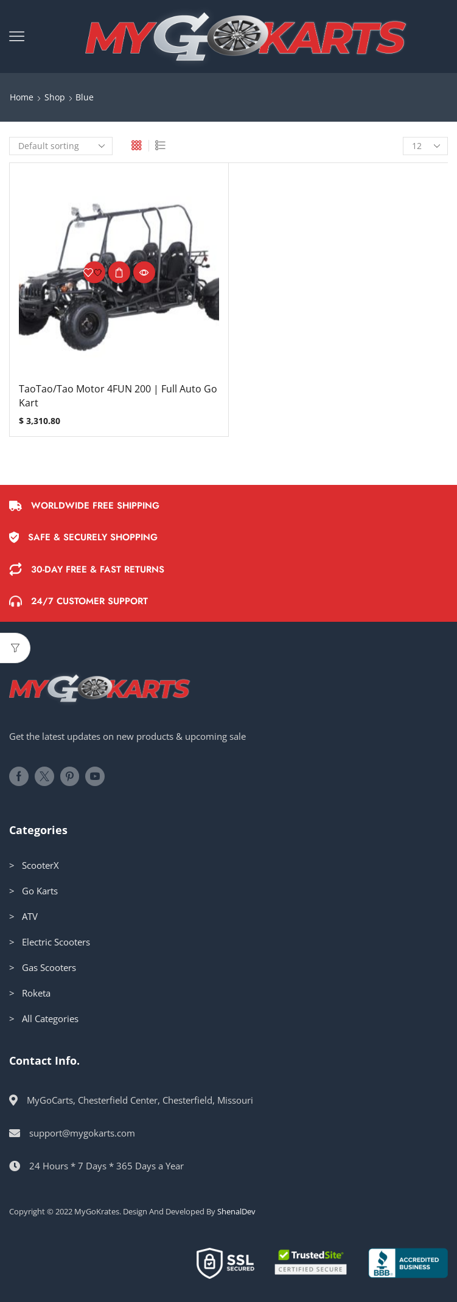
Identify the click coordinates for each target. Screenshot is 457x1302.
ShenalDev (236, 1211)
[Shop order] (61, 146)
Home (21, 97)
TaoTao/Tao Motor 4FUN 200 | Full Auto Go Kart (118, 396)
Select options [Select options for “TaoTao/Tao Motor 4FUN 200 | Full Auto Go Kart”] (119, 273)
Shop (54, 97)
